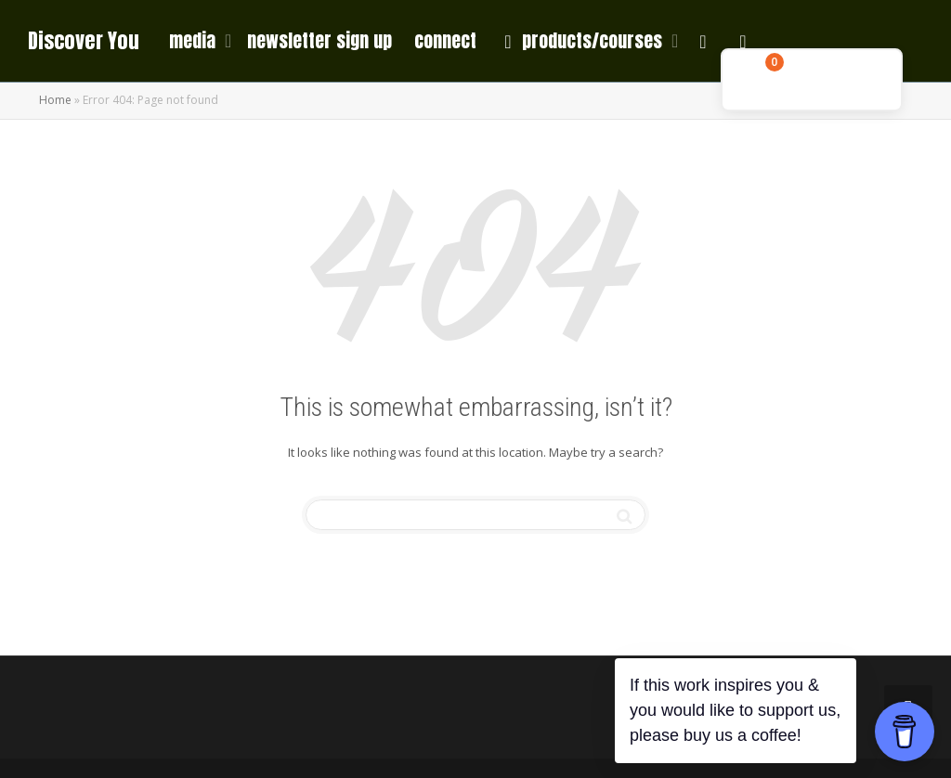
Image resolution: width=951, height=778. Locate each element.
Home (55, 100)
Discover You (83, 40)
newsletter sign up (319, 40)
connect (445, 40)
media (194, 40)
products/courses (583, 40)
